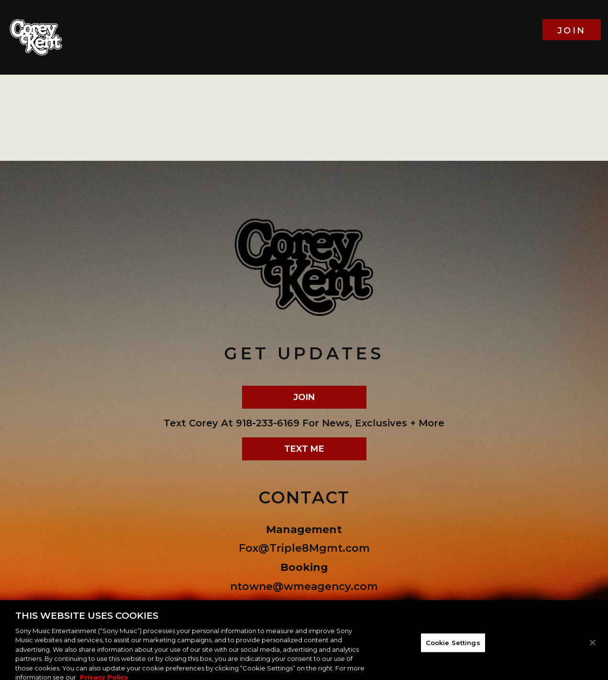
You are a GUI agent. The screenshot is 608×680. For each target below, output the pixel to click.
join (571, 30)
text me (304, 449)
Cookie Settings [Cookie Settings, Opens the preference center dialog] (453, 644)
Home (514, 29)
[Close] (592, 645)
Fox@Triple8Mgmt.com (304, 548)
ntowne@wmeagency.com (304, 586)
